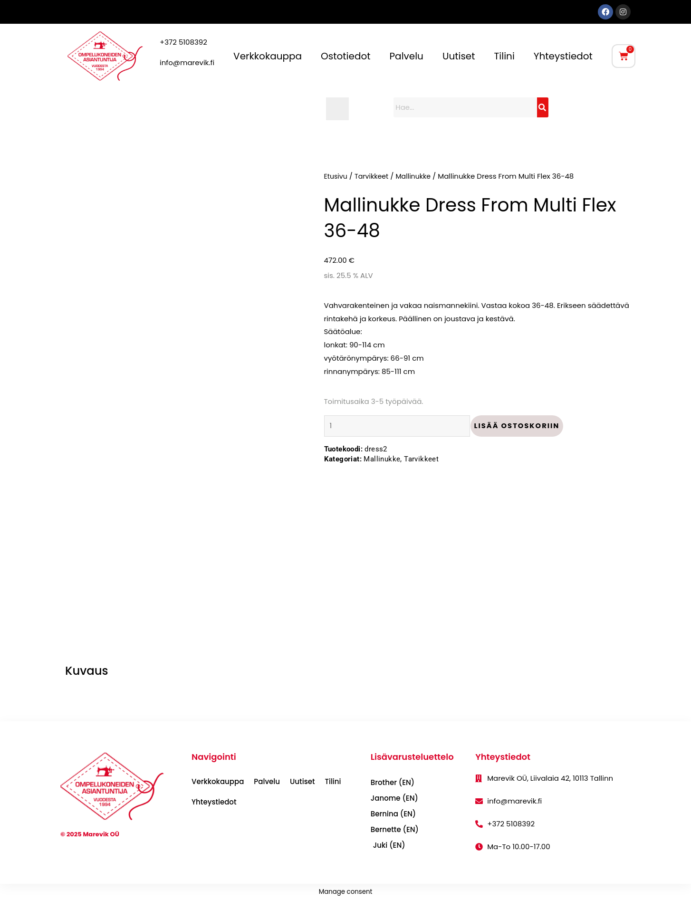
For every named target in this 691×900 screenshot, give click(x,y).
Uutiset (458, 56)
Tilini (504, 56)
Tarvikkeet (374, 176)
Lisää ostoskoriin (522, 426)
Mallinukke (417, 176)
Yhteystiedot (563, 56)
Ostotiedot (345, 56)
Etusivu (336, 176)
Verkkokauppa (267, 56)
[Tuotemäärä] (399, 426)
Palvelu (406, 56)
